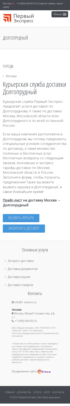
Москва (10, 76)
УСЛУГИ (37, 392)
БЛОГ (47, 392)
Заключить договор (23, 228)
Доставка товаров (19, 285)
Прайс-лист (12, 200)
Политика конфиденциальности (27, 333)
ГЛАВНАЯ (10, 392)
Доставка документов (21, 269)
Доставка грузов (17, 277)
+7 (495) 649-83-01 (26, 3)
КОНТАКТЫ (58, 392)
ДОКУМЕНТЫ (24, 392)
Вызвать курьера (21, 217)
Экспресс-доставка (19, 261)
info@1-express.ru (24, 302)
